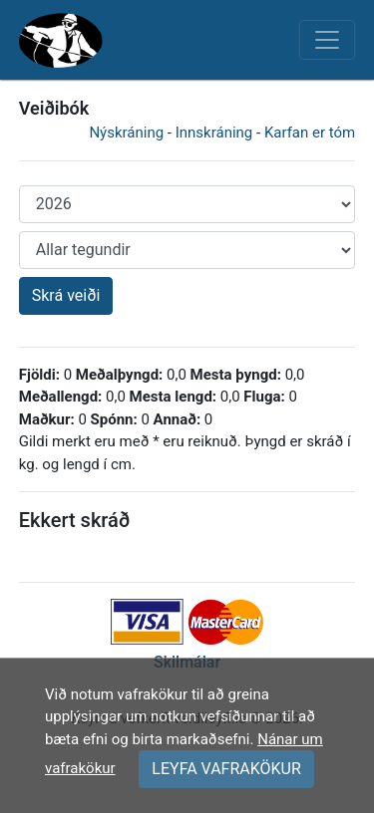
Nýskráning (126, 132)
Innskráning (214, 132)
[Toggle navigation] (327, 40)
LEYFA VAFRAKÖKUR (226, 768)
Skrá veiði (66, 295)
